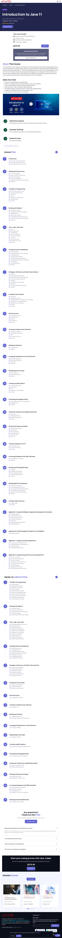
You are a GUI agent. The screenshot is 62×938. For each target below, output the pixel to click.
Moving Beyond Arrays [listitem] (15, 315)
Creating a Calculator (15, 737)
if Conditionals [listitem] (13, 232)
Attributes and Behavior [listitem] (15, 178)
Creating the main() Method (16, 651)
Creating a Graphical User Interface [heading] (20, 329)
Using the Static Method (15, 669)
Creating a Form (14, 707)
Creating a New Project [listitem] (15, 516)
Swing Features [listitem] (13, 347)
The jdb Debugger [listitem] (14, 565)
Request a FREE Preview (31, 57)
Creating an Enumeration (16, 697)
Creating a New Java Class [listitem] (16, 517)
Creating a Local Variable (16, 587)
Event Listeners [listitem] (13, 373)
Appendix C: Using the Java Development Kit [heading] (22, 540)
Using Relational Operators (16, 597)
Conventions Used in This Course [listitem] (17, 164)
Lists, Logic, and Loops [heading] (16, 227)
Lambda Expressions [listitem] (14, 415)
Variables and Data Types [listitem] (15, 192)
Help (57, 935)
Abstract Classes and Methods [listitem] (17, 279)
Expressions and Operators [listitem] (16, 197)
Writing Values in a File (15, 776)
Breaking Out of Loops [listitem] (15, 240)
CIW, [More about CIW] (3, 921)
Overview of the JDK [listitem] (14, 557)
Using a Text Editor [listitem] (14, 546)
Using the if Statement (15, 627)
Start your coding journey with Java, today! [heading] (31, 858)
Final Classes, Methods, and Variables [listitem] (18, 277)
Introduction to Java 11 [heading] (22, 14)
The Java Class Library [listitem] (15, 336)
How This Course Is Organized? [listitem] (17, 161)
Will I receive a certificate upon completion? (15, 849)
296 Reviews (11, 23)
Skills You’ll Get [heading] (9, 80)
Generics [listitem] (12, 319)
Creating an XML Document (16, 802)
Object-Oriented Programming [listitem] (17, 175)
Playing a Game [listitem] (13, 503)
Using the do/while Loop (15, 637)
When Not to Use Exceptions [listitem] (16, 303)
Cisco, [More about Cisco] (22, 920)
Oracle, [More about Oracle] (19, 920)
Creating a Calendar (15, 727)
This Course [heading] (11, 64)
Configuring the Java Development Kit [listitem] (18, 544)
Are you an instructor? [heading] (31, 51)
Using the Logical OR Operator (17, 594)
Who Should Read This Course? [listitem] (17, 162)
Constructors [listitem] (13, 261)
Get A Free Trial (7, 26)
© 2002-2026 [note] (11, 927)
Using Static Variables (15, 670)
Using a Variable (14, 584)
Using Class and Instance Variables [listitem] (18, 212)
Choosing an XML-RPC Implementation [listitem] (19, 489)
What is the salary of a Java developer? (14, 844)
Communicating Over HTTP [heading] (17, 444)
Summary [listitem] (12, 181)
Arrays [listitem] (11, 229)
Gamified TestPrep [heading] (16, 130)
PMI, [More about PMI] (5, 921)
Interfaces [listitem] (12, 284)
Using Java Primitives (15, 613)
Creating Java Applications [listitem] (16, 256)
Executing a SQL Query (15, 789)
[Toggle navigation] (60, 1)
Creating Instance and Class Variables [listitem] (18, 253)
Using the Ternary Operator (16, 632)
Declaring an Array (14, 626)
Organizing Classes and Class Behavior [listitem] (19, 180)
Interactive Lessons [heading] (16, 121)
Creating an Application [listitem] (15, 331)
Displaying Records (14, 791)
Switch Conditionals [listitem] (14, 234)
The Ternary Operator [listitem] (15, 236)
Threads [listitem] (11, 304)
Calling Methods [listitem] (13, 213)
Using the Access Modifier (16, 667)
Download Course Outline (11, 145)
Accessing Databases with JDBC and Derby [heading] (22, 456)
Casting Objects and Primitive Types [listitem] (18, 216)
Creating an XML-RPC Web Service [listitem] (18, 492)
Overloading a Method (15, 656)
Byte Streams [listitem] (13, 430)
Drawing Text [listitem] (13, 387)
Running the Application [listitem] (15, 519)
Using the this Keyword (15, 648)
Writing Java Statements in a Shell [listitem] (17, 568)
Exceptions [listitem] (12, 296)
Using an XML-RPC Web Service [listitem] (17, 490)
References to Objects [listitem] (15, 215)
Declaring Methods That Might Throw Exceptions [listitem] (21, 299)
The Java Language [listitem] (14, 173)
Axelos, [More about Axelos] (14, 921)
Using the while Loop (15, 635)
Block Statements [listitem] (14, 231)
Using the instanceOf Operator (17, 595)
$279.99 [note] (31, 864)
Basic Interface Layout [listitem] (15, 358)
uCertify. (10, 927)
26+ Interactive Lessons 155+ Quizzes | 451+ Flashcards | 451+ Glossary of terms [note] (28, 123)
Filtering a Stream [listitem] (14, 431)
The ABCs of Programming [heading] (17, 189)
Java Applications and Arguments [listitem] (17, 258)
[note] (5, 21)
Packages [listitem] (12, 280)
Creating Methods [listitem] (14, 255)
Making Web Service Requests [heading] (18, 483)
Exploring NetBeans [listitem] (14, 524)
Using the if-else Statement (16, 629)
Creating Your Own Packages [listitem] (16, 282)
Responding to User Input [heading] (16, 371)
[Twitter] (53, 934)
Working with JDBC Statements (17, 787)
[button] (28, 908)
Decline (12, 935)
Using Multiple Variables (15, 586)
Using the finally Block (15, 686)
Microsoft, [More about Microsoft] (15, 920)
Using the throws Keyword (16, 688)
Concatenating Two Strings (16, 599)
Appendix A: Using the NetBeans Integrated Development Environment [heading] (30, 512)
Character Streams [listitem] (14, 433)
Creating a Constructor (15, 655)
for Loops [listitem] (12, 237)
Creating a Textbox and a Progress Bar (19, 718)
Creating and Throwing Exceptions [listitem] (18, 301)
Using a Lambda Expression (16, 767)
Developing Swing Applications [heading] (18, 399)
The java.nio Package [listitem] (14, 447)
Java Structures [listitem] (13, 317)
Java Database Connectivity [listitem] (16, 458)
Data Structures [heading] (14, 313)
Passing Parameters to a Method (18, 653)
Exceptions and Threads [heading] (16, 294)
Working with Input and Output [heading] (18, 426)
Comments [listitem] (12, 194)
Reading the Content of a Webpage (18, 792)
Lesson (10, 152)
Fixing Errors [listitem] (12, 520)
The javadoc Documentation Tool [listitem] (17, 562)
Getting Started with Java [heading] (17, 171)
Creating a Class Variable (16, 610)
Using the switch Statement (16, 631)
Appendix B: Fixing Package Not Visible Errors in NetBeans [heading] (26, 531)
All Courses (31, 879)
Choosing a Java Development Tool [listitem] (18, 543)
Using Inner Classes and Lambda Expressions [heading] (23, 412)
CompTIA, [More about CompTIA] (26, 920)
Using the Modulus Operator (16, 591)
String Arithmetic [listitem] (13, 199)
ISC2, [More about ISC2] (7, 921)
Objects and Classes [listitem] (14, 177)
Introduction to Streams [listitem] (15, 428)
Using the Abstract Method (16, 674)
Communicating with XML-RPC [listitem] (17, 487)
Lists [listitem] (11, 335)
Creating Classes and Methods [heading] (18, 249)
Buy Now (45, 45)
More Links (35, 917)
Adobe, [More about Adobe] (10, 921)
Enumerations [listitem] (13, 320)
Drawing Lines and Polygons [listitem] (16, 390)
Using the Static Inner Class (16, 765)
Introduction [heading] (13, 159)
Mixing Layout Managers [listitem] (15, 360)
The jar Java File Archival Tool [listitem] (16, 563)
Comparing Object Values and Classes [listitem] (18, 218)
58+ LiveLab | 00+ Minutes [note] (15, 140)
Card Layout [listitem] (12, 362)
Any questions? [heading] (31, 813)
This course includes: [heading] (20, 34)
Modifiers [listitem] (12, 274)
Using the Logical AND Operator (17, 592)
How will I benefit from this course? (13, 838)
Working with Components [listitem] (16, 333)
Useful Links (36, 915)
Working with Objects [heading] (15, 208)
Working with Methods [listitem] (15, 374)
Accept (18, 935)
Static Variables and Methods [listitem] (16, 276)
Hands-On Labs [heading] (15, 138)
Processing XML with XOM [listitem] (16, 474)
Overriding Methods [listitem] (14, 263)
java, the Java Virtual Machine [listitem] (16, 558)
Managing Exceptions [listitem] (15, 298)
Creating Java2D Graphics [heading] (17, 383)
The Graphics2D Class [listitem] (15, 385)
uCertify (11, 5)
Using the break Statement (16, 639)
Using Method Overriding (16, 658)
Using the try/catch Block (16, 685)
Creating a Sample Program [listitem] (16, 547)
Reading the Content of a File (17, 778)
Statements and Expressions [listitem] (16, 191)
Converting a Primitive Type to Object (19, 615)
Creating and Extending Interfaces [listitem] (17, 285)
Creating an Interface (15, 675)
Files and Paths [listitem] (13, 435)
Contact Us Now (31, 821)
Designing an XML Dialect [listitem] (15, 471)
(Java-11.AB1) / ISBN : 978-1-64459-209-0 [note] (13, 18)
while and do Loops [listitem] (14, 239)
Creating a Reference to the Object (18, 611)
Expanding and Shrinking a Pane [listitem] (17, 522)
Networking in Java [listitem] (14, 446)
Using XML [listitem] (12, 469)
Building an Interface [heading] (15, 345)
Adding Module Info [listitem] (14, 533)
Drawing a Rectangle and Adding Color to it (20, 746)
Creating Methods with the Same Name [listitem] (19, 260)
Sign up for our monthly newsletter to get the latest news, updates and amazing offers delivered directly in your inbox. (45, 921)
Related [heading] (10, 875)
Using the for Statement (16, 634)
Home (4, 5)
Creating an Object (14, 608)
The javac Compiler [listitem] (14, 560)
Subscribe (55, 925)
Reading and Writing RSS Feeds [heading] (18, 467)
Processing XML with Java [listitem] (15, 473)
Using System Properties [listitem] (15, 567)
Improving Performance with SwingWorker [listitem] (19, 401)
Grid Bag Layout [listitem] (13, 403)
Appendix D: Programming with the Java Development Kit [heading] (26, 555)
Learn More (38, 932)
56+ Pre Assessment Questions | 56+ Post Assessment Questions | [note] (25, 132)
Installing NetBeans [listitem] (14, 514)
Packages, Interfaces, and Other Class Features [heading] (23, 272)
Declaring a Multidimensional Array (18, 624)
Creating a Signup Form (15, 716)
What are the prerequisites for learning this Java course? (18, 828)
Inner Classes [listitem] (13, 414)
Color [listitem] (11, 389)
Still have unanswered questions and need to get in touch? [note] (31, 818)
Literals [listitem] (11, 196)
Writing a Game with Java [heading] (16, 501)
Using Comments (14, 589)
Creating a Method (14, 650)
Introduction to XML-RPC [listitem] (15, 485)
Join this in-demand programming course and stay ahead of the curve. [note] (31, 861)
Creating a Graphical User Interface (18, 756)
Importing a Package (15, 672)
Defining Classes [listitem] (14, 252)
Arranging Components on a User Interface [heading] (22, 356)
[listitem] (19, 5)
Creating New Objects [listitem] (15, 210)
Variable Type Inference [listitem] (15, 417)
